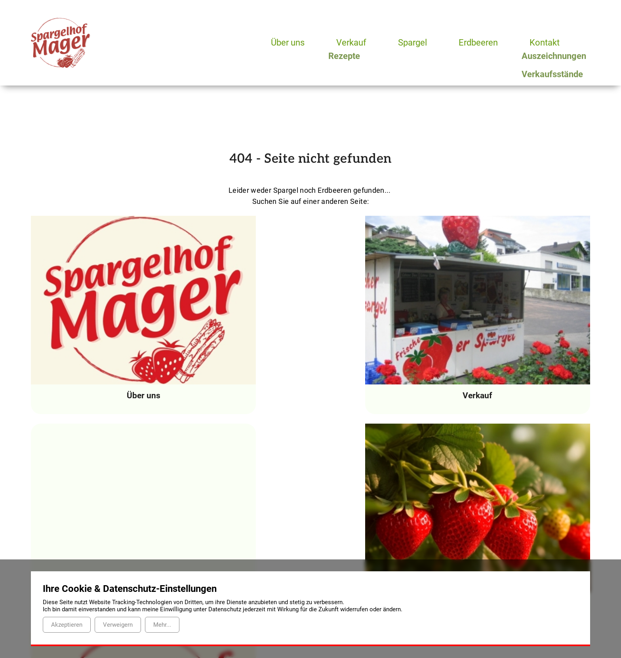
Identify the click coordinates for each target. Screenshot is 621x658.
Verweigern (118, 624)
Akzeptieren (66, 624)
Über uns (288, 43)
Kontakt (548, 43)
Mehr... (162, 624)
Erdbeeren (481, 43)
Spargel (414, 43)
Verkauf (352, 43)
